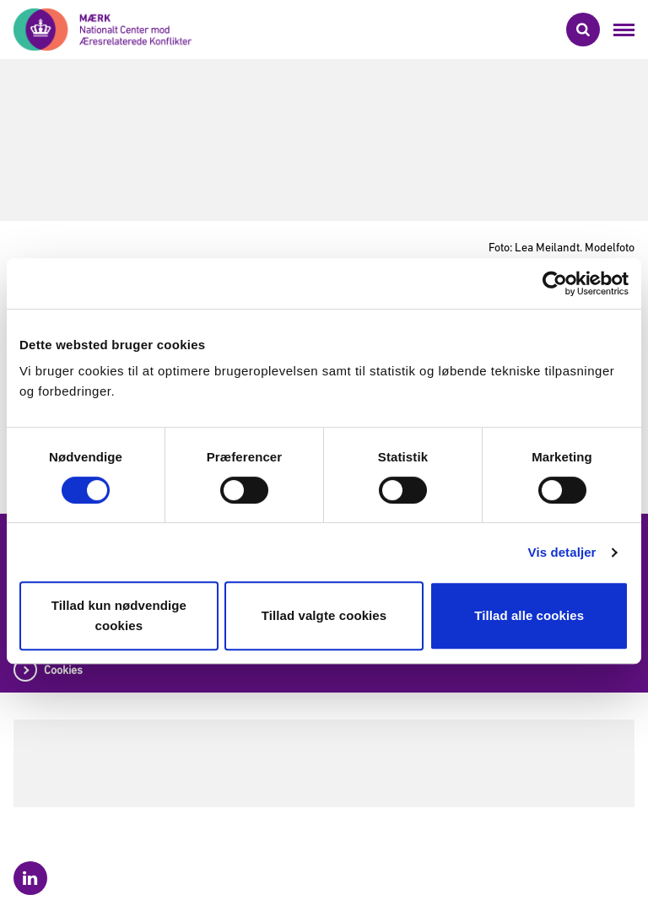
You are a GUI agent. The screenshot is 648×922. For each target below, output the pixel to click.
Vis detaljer (562, 552)
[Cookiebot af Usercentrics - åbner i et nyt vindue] (555, 283)
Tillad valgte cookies (324, 615)
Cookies (63, 670)
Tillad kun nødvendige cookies (118, 615)
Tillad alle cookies (529, 615)
